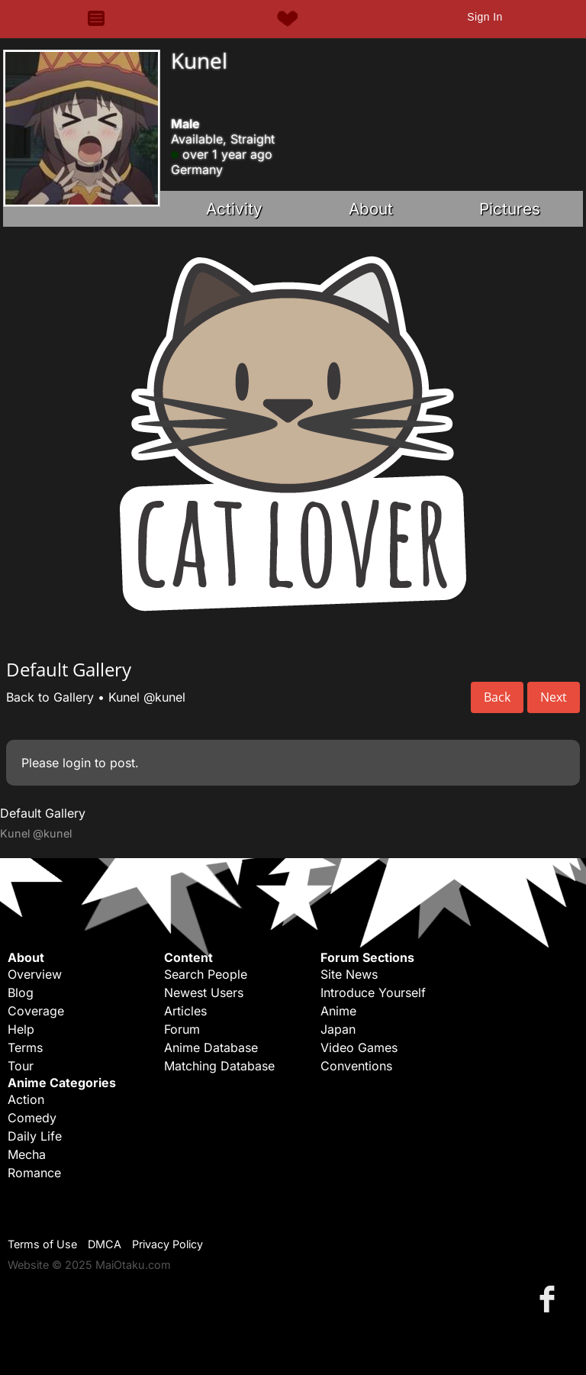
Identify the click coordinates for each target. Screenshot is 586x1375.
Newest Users (203, 992)
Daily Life (35, 1136)
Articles (185, 1010)
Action (26, 1099)
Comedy (32, 1117)
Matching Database (219, 1065)
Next (553, 697)
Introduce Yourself (373, 992)
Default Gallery (42, 813)
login (77, 762)
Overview (35, 974)
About (371, 208)
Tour (21, 1065)
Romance (34, 1172)
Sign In (484, 17)
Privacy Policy (167, 1244)
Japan (338, 1029)
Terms (25, 1047)
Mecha (27, 1154)
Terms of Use (42, 1244)
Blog (21, 992)
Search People (205, 974)
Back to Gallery (50, 697)
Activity (234, 208)
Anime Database (211, 1047)
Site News (349, 974)
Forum (182, 1029)
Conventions (356, 1065)
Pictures (509, 208)
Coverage (36, 1010)
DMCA (104, 1244)
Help (21, 1029)
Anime (338, 1010)
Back (497, 697)
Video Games (359, 1047)
